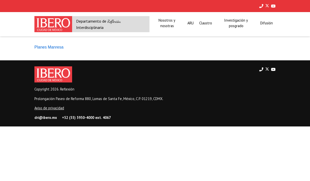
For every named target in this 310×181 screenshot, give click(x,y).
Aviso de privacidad (49, 108)
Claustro (205, 23)
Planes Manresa (49, 47)
